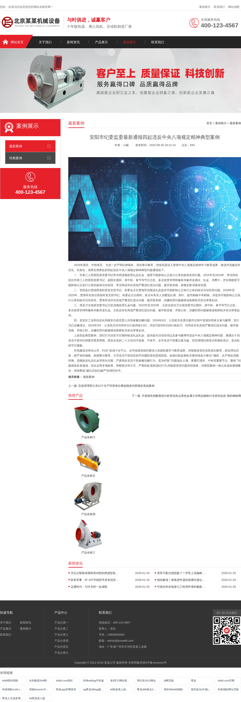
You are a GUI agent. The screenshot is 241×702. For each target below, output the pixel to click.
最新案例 (15, 146)
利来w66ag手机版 (93, 680)
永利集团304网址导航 (40, 680)
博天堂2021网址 (146, 680)
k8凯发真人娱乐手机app (121, 689)
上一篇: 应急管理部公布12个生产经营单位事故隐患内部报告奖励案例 (111, 385)
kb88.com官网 (226, 680)
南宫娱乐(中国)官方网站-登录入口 (202, 689)
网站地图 (233, 6)
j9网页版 (169, 680)
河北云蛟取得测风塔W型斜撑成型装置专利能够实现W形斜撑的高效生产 (95, 573)
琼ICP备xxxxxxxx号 (154, 662)
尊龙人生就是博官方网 (13, 698)
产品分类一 (61, 622)
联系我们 (219, 6)
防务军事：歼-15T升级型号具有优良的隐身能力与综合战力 (95, 579)
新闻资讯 (73, 42)
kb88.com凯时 (64, 680)
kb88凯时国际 (10, 680)
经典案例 (15, 158)
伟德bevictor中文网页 (40, 689)
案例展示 (204, 6)
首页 (209, 123)
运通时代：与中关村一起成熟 (89, 586)
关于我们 (45, 42)
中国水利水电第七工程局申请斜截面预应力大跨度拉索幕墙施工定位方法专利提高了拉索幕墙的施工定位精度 (181, 586)
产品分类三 (61, 634)
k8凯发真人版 (37, 698)
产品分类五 (61, 646)
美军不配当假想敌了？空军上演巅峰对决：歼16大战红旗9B (181, 573)
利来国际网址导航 (228, 689)
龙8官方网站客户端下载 (121, 680)
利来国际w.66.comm (13, 689)
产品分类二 (61, 628)
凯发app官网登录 (66, 689)
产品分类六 (61, 652)
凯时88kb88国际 (173, 689)
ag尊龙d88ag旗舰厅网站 (94, 689)
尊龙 (193, 680)
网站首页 (17, 42)
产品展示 (101, 42)
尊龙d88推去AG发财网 (148, 689)
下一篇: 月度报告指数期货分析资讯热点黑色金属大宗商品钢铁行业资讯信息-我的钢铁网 (186, 395)
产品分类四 (61, 640)
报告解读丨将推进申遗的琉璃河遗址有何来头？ (181, 579)
